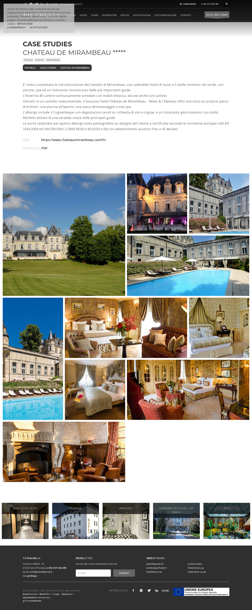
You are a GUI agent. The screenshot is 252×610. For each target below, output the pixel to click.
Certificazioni (142, 15)
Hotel (84, 15)
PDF (44, 148)
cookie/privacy (36, 597)
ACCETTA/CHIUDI (38, 27)
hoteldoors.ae (154, 571)
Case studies (48, 67)
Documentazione (166, 15)
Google (30, 575)
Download (30, 594)
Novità (125, 15)
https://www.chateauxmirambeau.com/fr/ (73, 140)
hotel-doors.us (196, 567)
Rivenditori (109, 15)
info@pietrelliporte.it (41, 571)
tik (164, 590)
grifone (32, 600)
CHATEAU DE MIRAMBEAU (75, 67)
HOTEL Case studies (217, 15)
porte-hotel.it (195, 563)
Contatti (185, 15)
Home (94, 15)
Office (45, 594)
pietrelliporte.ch (155, 563)
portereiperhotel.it (156, 567)
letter (67, 594)
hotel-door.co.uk (197, 571)
